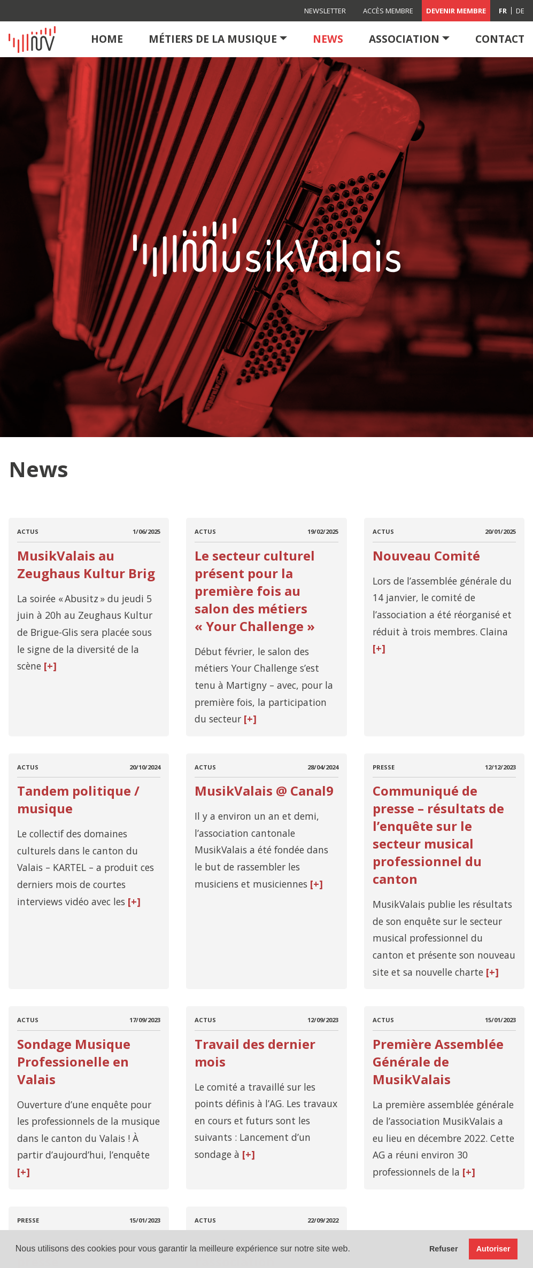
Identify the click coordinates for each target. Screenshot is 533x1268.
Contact (499, 39)
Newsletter (325, 10)
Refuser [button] (443, 1248)
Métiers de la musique (213, 39)
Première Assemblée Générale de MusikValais (438, 1061)
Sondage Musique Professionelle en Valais (73, 1061)
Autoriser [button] (493, 1248)
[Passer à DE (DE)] (520, 10)
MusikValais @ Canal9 (264, 790)
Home (107, 39)
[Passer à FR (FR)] (503, 10)
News (328, 39)
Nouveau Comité (426, 555)
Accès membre (388, 10)
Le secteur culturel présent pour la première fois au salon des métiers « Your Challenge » (255, 591)
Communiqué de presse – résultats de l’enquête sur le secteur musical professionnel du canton (438, 835)
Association (404, 39)
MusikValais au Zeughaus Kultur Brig (86, 564)
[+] (49, 665)
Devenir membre (456, 10)
